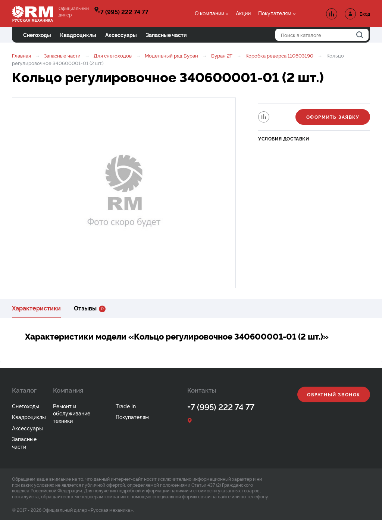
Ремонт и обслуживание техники (71, 413)
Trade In (126, 405)
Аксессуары (27, 427)
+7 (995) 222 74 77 (123, 11)
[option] (123, 194)
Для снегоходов (113, 55)
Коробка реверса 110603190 (279, 55)
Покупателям (274, 12)
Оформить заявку (333, 117)
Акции (243, 12)
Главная (21, 55)
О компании (209, 12)
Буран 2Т (221, 55)
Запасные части (62, 55)
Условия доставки (283, 138)
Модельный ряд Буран (171, 55)
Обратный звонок (333, 394)
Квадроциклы (29, 416)
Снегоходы (25, 405)
